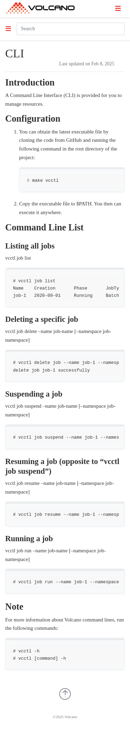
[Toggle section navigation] (8, 28)
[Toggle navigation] (118, 8)
